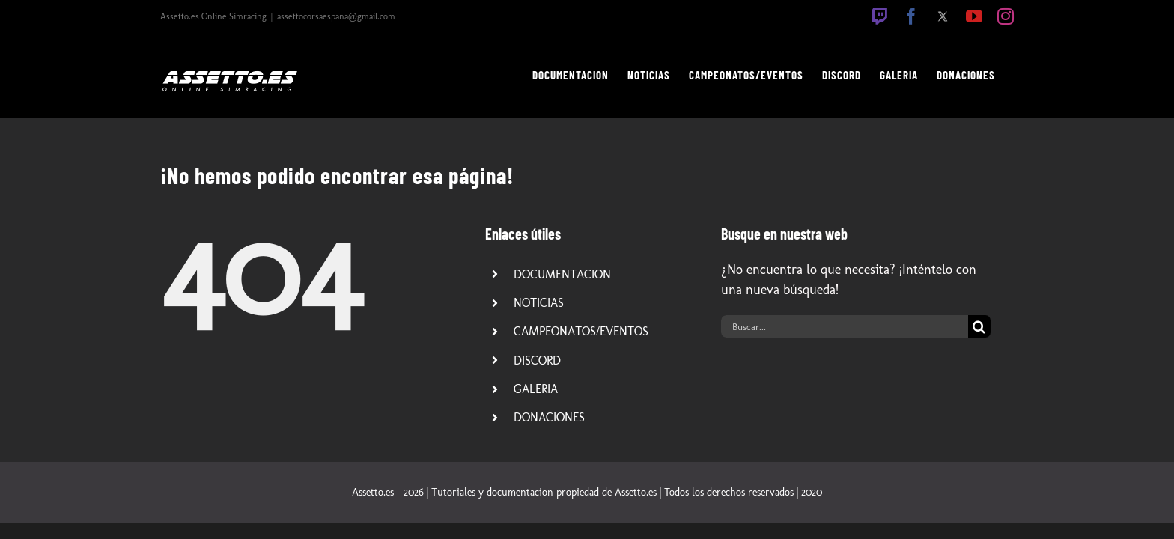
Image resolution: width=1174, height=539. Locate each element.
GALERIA (536, 389)
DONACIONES (549, 417)
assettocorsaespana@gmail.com (336, 16)
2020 (811, 492)
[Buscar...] (844, 326)
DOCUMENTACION (562, 274)
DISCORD (537, 360)
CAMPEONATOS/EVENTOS (581, 331)
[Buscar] (979, 326)
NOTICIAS (539, 303)
